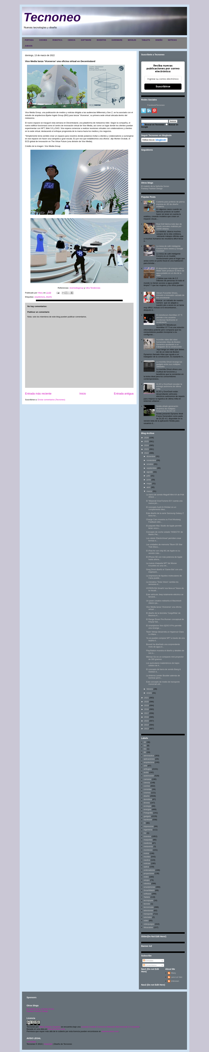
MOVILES (132, 40)
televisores (148, 910)
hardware (148, 819)
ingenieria (148, 830)
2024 (146, 445)
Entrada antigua (124, 393)
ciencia (147, 782)
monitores (148, 850)
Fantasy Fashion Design (152, 188)
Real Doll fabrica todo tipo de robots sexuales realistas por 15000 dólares (169, 226)
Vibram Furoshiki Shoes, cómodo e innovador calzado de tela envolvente (170, 295)
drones (147, 803)
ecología (147, 806)
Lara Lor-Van (176, 977)
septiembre (151, 468)
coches (147, 786)
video (146, 920)
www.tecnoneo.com (56, 1029)
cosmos (147, 792)
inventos (147, 836)
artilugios (148, 769)
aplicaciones (149, 759)
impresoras (148, 826)
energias (147, 809)
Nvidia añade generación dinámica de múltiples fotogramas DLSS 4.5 (167, 408)
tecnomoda (148, 907)
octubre (150, 464)
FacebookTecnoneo (156, 105)
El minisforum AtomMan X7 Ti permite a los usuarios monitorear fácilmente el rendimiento (169, 318)
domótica (148, 799)
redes (146, 877)
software (147, 894)
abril (148, 487)
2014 (146, 725)
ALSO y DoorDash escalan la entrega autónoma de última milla (169, 386)
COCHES (43, 40)
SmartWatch (149, 890)
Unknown (175, 981)
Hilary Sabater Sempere (49, 1027)
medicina (148, 843)
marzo (149, 491)
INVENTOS (101, 40)
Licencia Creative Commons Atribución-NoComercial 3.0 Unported (110, 1027)
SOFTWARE (86, 40)
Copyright (48, 1044)
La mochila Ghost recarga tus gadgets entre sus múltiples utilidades (169, 364)
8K (145, 752)
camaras (147, 779)
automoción (149, 776)
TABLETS (146, 40)
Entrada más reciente (38, 393)
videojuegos (149, 924)
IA (144, 823)
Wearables (148, 927)
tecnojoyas (148, 900)
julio (148, 476)
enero (149, 693)
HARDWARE (117, 40)
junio (149, 480)
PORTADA (29, 40)
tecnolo (147, 904)
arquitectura (39, 297)
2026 (146, 437)
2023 (146, 449)
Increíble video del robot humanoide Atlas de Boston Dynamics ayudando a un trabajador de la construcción (169, 343)
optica (146, 867)
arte (145, 765)
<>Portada (31, 1042)
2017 (146, 713)
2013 (146, 728)
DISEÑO (158, 40)
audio (146, 772)
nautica (147, 860)
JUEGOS (28, 46)
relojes (146, 880)
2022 (146, 453)
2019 (146, 705)
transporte (148, 914)
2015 (146, 721)
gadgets (147, 816)
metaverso (148, 846)
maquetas (148, 840)
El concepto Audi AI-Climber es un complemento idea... (161, 508)
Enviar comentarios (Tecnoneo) (51, 399)
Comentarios (150, 965)
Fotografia (148, 813)
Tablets (147, 897)
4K (145, 742)
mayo (149, 483)
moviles (147, 857)
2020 (146, 701)
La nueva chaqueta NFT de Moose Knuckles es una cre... (161, 564)
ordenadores (149, 870)
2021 (146, 698)
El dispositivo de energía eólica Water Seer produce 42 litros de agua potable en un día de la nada (170, 272)
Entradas (148, 960)
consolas (147, 789)
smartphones (149, 887)
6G (145, 749)
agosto (150, 472)
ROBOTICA (57, 40)
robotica (147, 883)
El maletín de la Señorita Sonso (155, 186)
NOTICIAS (172, 40)
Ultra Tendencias (93, 288)
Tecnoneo (52, 17)
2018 (146, 709)
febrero (150, 689)
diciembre (151, 456)
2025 (146, 441)
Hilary (173, 973)
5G (145, 745)
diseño (49, 297)
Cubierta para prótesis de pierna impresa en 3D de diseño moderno (170, 204)
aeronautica (149, 755)
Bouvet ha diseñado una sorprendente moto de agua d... (163, 645)
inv (145, 833)
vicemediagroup (76, 288)
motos (146, 853)
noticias (147, 863)
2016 (146, 717)
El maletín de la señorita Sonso (40, 1009)
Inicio (82, 393)
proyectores (149, 873)
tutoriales (148, 917)
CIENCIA (71, 40)
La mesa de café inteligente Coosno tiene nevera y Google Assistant (169, 248)
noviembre (151, 460)
